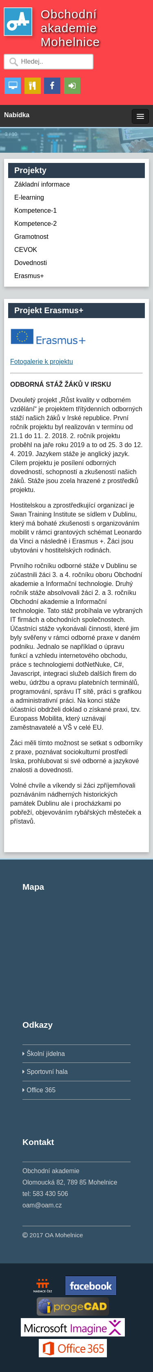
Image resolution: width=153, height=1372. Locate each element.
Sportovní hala (47, 1071)
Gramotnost (31, 236)
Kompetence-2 (35, 223)
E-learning (29, 197)
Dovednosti (30, 262)
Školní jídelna (46, 1053)
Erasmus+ (29, 275)
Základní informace (42, 184)
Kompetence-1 (35, 210)
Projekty (30, 170)
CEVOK (25, 249)
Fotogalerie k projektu (41, 361)
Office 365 (41, 1090)
